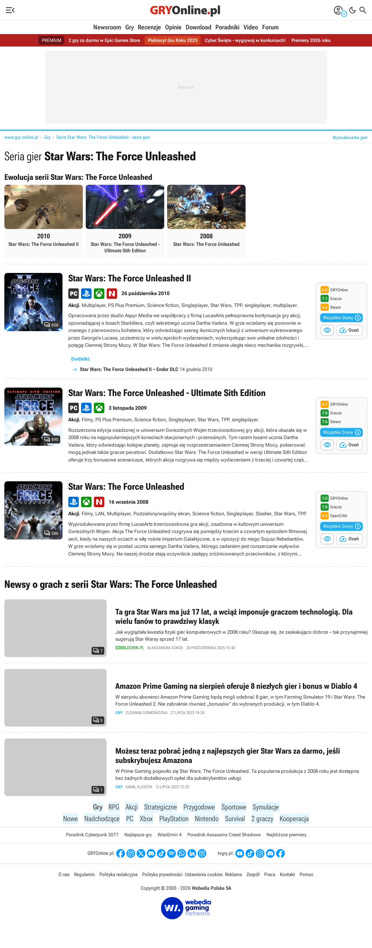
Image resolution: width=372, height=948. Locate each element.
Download (198, 27)
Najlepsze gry (138, 836)
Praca (269, 876)
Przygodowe (198, 807)
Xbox (146, 820)
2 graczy (263, 820)
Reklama (233, 876)
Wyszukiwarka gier (350, 137)
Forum (270, 27)
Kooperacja (295, 820)
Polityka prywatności (162, 876)
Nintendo (206, 820)
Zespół (253, 876)
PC (129, 820)
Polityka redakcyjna (118, 876)
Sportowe (234, 807)
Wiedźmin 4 (170, 836)
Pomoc (307, 876)
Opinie (173, 27)
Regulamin (84, 876)
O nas (63, 876)
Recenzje (149, 27)
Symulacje (266, 807)
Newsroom (107, 27)
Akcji (130, 807)
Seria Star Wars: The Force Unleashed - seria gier (103, 137)
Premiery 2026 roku (311, 40)
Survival (235, 820)
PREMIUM (51, 40)
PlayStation (173, 820)
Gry (129, 27)
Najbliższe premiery (286, 836)
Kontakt (287, 876)
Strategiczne (159, 807)
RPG (113, 807)
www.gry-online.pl (21, 137)
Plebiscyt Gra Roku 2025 (173, 40)
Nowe (69, 820)
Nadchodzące (101, 820)
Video (251, 27)
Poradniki (227, 27)
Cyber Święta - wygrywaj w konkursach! (245, 40)
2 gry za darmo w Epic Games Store (104, 40)
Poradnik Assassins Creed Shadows (224, 836)
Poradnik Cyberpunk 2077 (92, 836)
